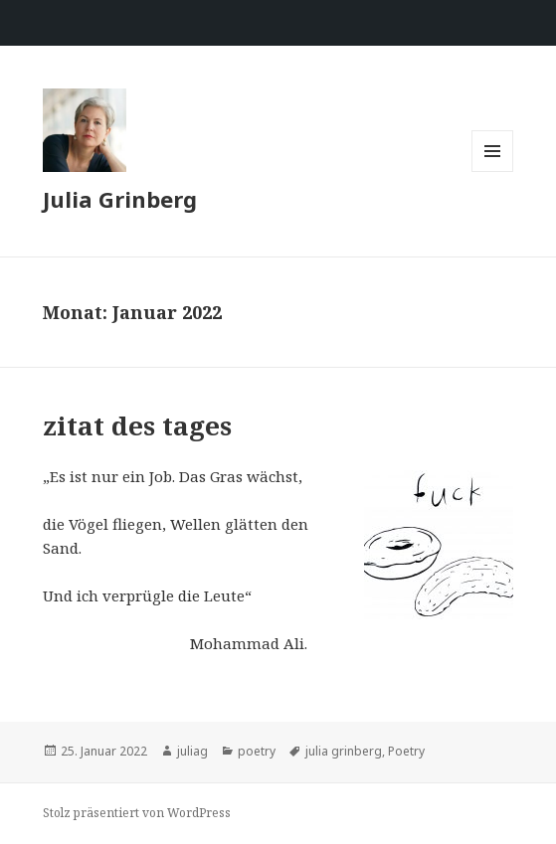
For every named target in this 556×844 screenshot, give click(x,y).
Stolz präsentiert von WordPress (137, 812)
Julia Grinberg (120, 199)
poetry (257, 751)
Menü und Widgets (492, 171)
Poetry (406, 751)
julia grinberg (343, 751)
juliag (192, 751)
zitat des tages (137, 425)
